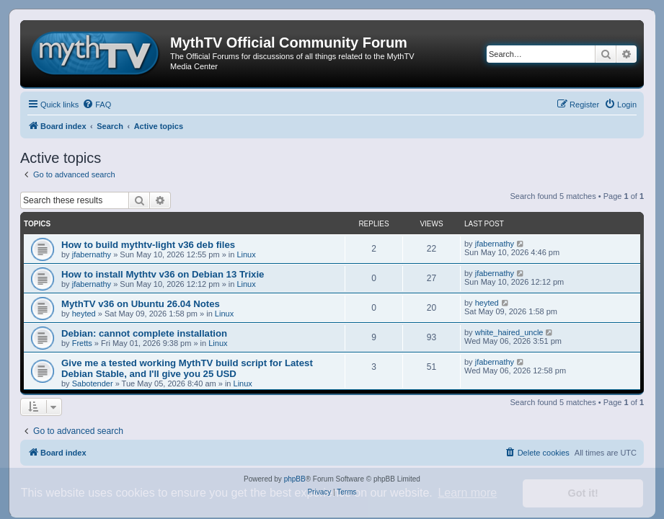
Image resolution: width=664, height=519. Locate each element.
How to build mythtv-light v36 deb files (148, 244)
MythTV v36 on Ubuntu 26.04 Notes (140, 303)
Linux (245, 254)
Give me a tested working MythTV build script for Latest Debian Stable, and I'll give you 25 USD (187, 368)
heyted (84, 313)
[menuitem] (96, 104)
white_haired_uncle (509, 332)
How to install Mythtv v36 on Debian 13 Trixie (162, 274)
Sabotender (92, 383)
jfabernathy (91, 254)
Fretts (82, 343)
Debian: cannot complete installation (144, 333)
